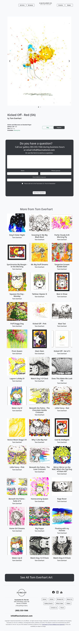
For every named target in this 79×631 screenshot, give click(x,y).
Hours (62, 608)
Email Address (39, 173)
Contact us (54, 608)
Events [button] (60, 5)
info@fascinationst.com (42, 156)
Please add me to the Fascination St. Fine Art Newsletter (39, 177)
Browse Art (60, 599)
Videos (68, 603)
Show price (17, 130)
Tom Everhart (16, 118)
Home (44, 599)
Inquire (59, 127)
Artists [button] (22, 5)
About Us (69, 599)
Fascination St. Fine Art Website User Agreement (53, 624)
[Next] (69, 61)
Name (29, 169)
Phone (49, 169)
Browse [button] (30, 5)
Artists (51, 599)
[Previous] (10, 61)
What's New (59, 603)
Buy (48, 127)
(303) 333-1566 (21, 610)
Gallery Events (48, 603)
